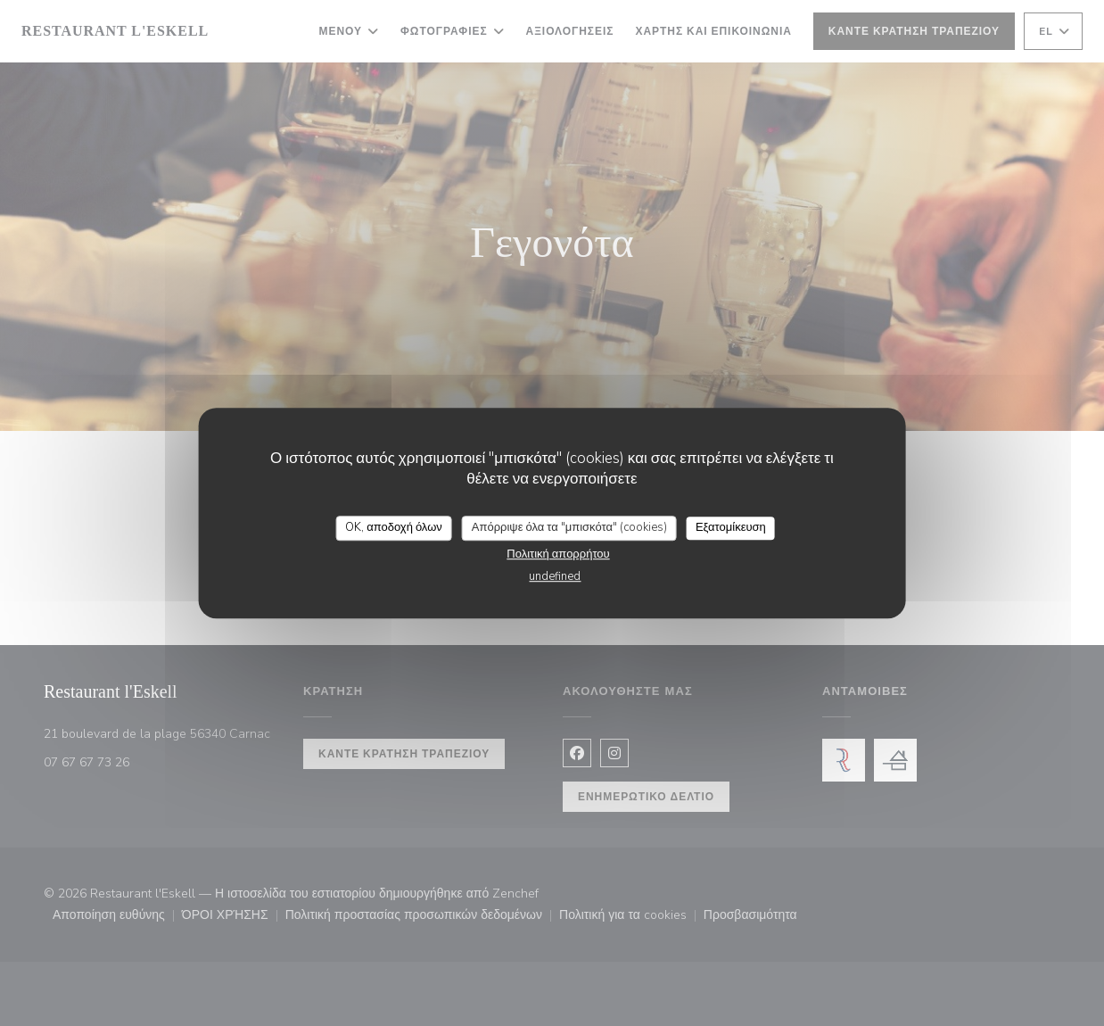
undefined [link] (555, 576)
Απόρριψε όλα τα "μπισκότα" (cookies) (569, 527)
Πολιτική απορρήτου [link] (558, 554)
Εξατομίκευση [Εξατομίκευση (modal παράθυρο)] (731, 527)
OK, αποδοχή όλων (393, 527)
